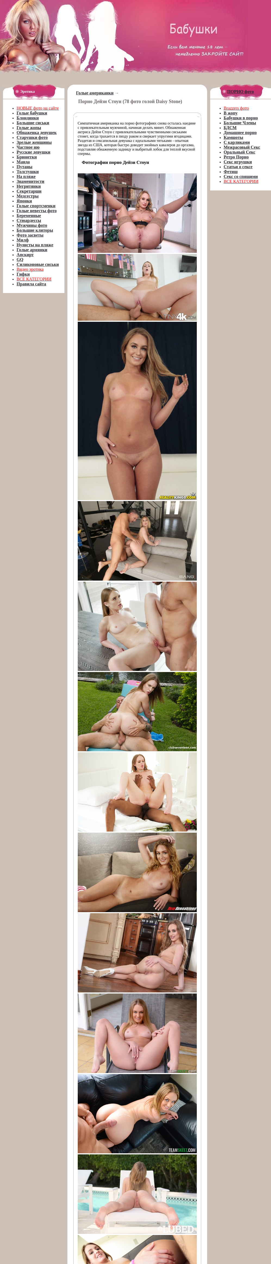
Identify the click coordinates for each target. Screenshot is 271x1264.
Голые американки (95, 93)
